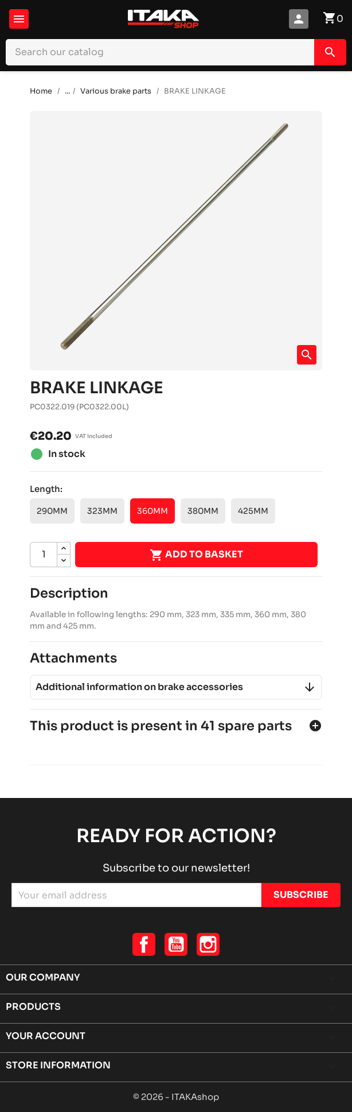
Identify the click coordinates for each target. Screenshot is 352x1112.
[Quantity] (43, 554)
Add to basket (196, 555)
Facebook (143, 944)
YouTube (176, 944)
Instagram (208, 944)
